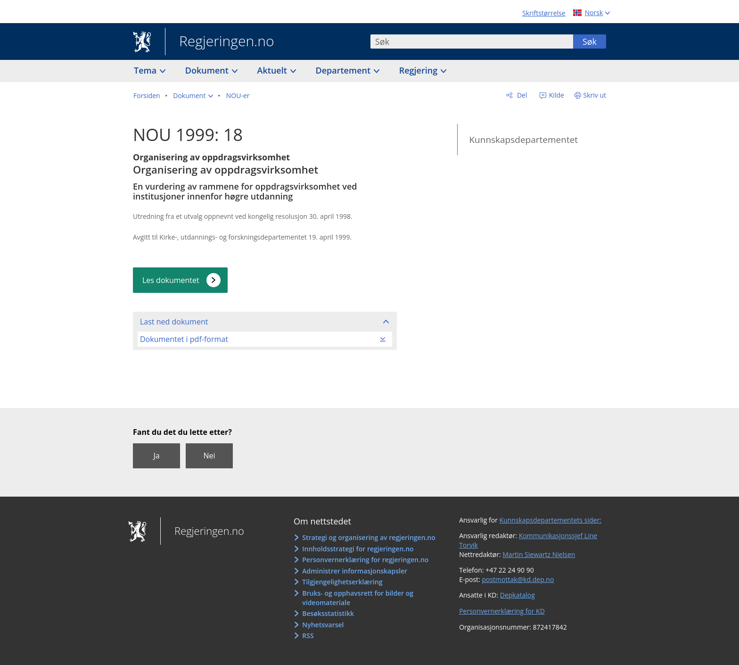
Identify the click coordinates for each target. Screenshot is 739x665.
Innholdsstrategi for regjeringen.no (357, 548)
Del (521, 95)
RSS (307, 635)
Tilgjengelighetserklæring (342, 581)
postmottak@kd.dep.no (518, 579)
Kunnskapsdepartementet (523, 139)
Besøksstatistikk (328, 613)
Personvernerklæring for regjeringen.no (365, 559)
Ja (156, 455)
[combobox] (471, 41)
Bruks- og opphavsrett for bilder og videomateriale (357, 598)
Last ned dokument (174, 321)
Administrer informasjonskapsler (354, 570)
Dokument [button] (208, 70)
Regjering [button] (419, 70)
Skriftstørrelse (543, 12)
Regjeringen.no (219, 42)
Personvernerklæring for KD (502, 611)
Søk (590, 41)
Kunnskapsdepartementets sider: (550, 519)
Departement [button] (344, 70)
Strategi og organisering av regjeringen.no (368, 537)
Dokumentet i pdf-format (184, 339)
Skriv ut (595, 95)
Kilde (555, 95)
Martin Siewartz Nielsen (538, 554)
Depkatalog (517, 594)
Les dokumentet (170, 280)
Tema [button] (146, 70)
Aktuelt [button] (273, 70)
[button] (193, 95)
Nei (209, 455)
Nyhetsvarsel (323, 624)
